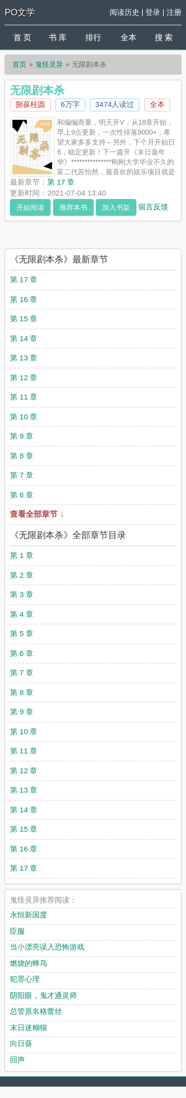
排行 (93, 37)
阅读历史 (124, 12)
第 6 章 (21, 495)
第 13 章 (23, 357)
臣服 (17, 931)
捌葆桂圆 (30, 104)
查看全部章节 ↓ (36, 514)
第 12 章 (23, 377)
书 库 (57, 37)
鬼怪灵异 (49, 64)
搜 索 (164, 37)
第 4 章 (21, 614)
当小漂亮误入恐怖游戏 (47, 947)
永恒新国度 (28, 914)
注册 (174, 12)
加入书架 (116, 207)
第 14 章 (23, 338)
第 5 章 (21, 633)
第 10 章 (23, 416)
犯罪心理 (25, 979)
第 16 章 (23, 299)
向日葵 (21, 1043)
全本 (128, 37)
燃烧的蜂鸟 (28, 963)
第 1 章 (21, 555)
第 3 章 (21, 594)
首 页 (22, 37)
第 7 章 (21, 475)
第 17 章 (60, 182)
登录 (152, 12)
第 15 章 (23, 318)
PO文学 (19, 12)
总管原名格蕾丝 (36, 1011)
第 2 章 (21, 575)
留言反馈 (153, 206)
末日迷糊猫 (28, 1027)
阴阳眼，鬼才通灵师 (43, 995)
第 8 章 (21, 455)
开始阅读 (30, 207)
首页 (19, 64)
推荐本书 (73, 207)
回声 (17, 1059)
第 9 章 (21, 436)
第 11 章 (23, 397)
